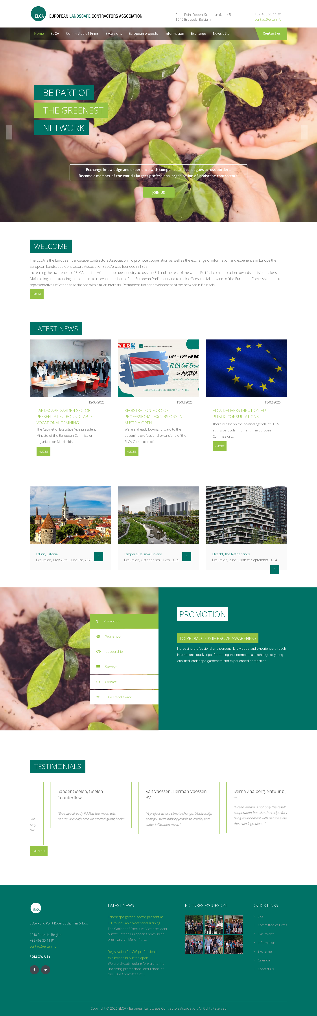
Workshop (108, 636)
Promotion (108, 621)
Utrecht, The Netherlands (231, 554)
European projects (143, 34)
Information (174, 34)
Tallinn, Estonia (47, 554)
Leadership (109, 651)
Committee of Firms (82, 34)
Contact (106, 682)
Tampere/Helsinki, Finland (143, 554)
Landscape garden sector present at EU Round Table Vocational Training (64, 416)
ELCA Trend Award (114, 697)
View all (39, 851)
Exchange (198, 34)
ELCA (55, 34)
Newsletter (222, 34)
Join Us (158, 192)
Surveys (106, 666)
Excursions (113, 34)
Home (39, 34)
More (37, 294)
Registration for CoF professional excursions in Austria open (153, 416)
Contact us (272, 34)
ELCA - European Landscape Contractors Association (157, 1009)
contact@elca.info (268, 19)
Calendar (264, 960)
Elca (261, 916)
